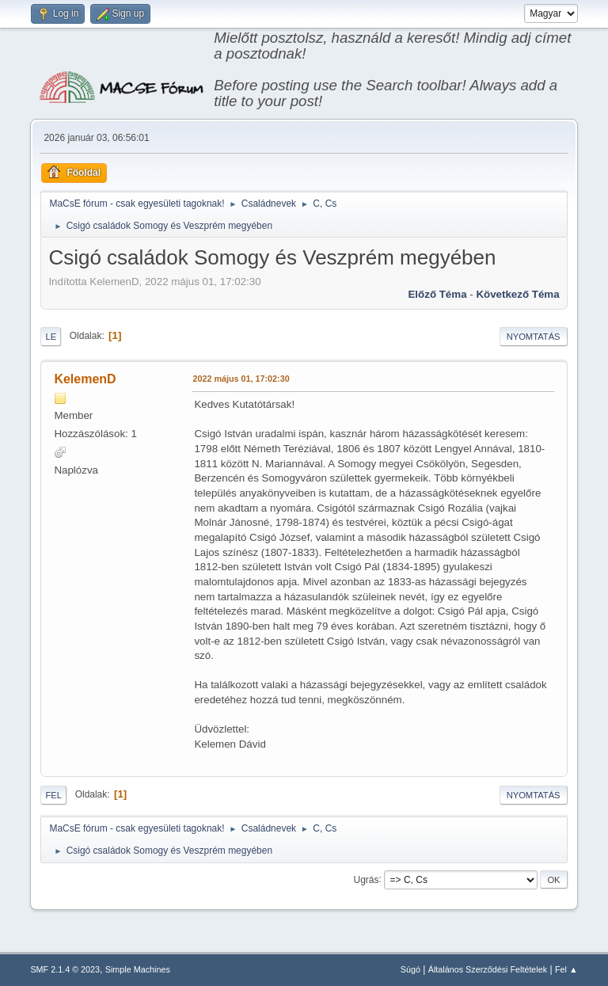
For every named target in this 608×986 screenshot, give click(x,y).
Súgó (410, 969)
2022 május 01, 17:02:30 (240, 378)
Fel (53, 795)
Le (50, 336)
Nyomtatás (533, 336)
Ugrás (366, 879)
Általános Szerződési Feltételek (487, 969)
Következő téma (517, 294)
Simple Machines (137, 969)
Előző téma (437, 294)
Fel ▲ (566, 969)
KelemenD (85, 379)
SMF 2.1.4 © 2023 (65, 969)
